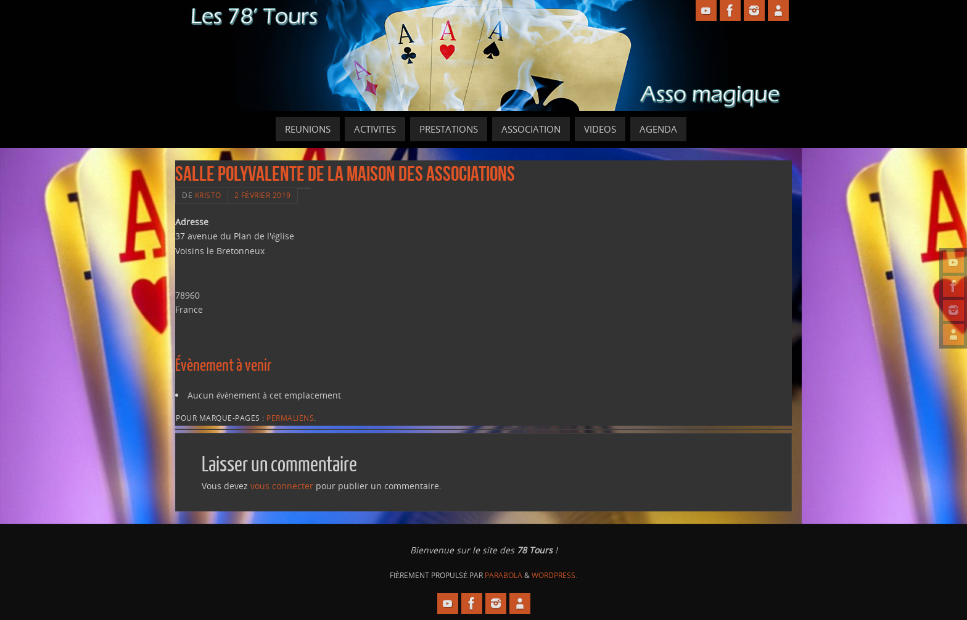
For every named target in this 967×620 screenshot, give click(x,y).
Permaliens (290, 418)
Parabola (503, 575)
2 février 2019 (262, 195)
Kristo (208, 195)
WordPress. (554, 575)
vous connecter (281, 486)
